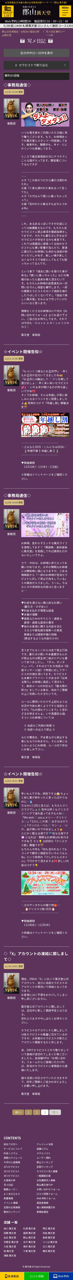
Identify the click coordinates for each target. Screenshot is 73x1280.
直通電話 (12, 1276)
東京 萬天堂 (29, 1246)
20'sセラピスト (12, 1166)
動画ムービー (11, 1189)
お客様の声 (9, 1180)
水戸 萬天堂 (29, 1242)
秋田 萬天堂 (49, 1233)
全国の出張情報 (12, 1207)
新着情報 (8, 1198)
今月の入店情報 (12, 1162)
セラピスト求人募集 (47, 1171)
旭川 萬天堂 (10, 1228)
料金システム (11, 1153)
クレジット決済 (45, 1144)
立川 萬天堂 (49, 1246)
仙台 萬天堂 (10, 1237)
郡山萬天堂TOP (45, 1184)
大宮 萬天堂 (10, 1246)
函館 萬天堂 (10, 1233)
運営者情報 (42, 1202)
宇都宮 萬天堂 (11, 1242)
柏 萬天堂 (9, 1251)
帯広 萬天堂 (49, 1228)
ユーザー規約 (44, 1157)
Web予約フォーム (46, 1198)
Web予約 (61, 1276)
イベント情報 (11, 1202)
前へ (18, 1112)
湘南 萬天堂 (10, 1255)
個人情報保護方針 (46, 1207)
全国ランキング (45, 1166)
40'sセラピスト (12, 1175)
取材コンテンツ (12, 1211)
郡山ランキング (45, 1162)
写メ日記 (8, 1184)
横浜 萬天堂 (49, 1251)
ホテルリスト (44, 1153)
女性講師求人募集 (46, 1180)
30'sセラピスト (12, 1171)
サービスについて (13, 1148)
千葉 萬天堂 (29, 1251)
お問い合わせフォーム (48, 1189)
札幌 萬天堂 (29, 1228)
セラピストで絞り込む (33, 65)
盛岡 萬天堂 (29, 1233)
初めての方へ (11, 1144)
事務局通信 (42, 1211)
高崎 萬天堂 (49, 1237)
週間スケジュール (13, 1157)
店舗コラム (42, 1148)
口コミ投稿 (36, 1276)
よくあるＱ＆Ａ (12, 1193)
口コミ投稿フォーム (47, 1193)
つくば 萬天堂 (50, 1242)
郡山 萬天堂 (29, 1237)
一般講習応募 (44, 1175)
